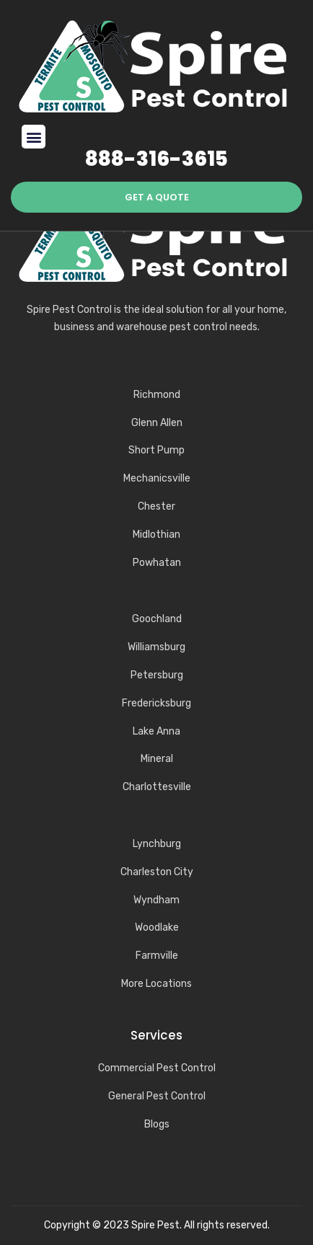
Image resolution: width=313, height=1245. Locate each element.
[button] (33, 137)
